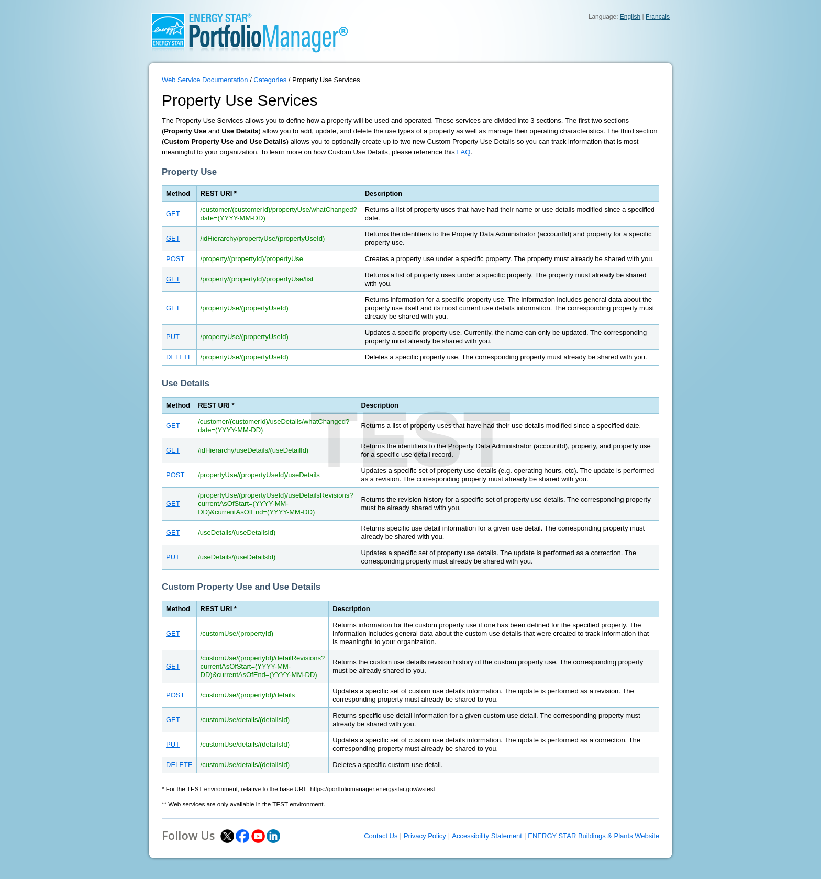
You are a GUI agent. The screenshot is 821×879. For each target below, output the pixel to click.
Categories (269, 80)
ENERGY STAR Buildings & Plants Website (593, 836)
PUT (173, 337)
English (630, 16)
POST (175, 259)
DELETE (179, 357)
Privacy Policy (425, 836)
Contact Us (380, 836)
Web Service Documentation (205, 80)
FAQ (463, 152)
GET (173, 214)
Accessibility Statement (487, 836)
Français (658, 16)
